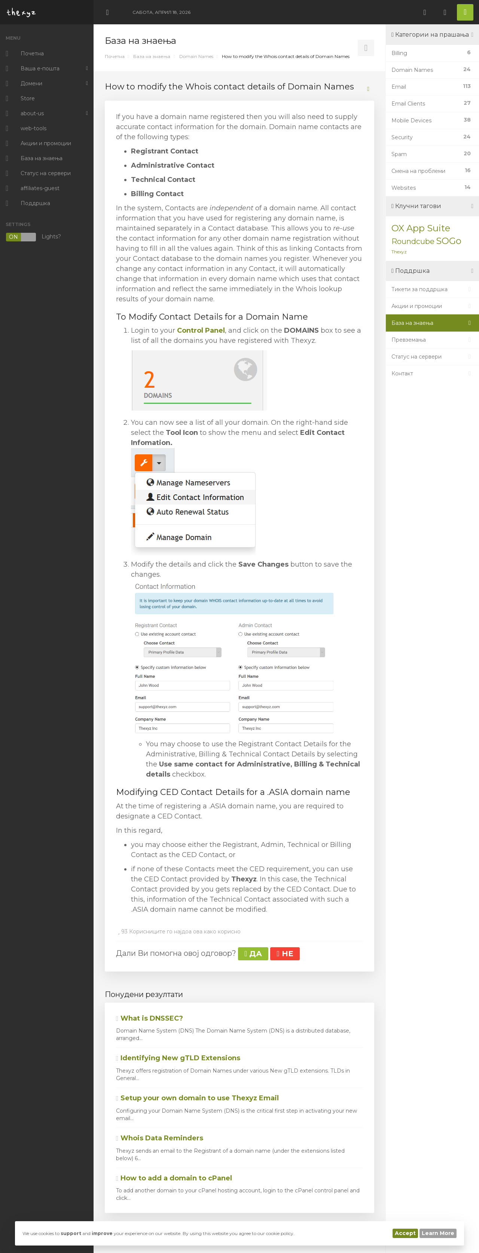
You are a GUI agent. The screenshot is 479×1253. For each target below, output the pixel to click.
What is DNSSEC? (149, 1018)
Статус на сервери (432, 356)
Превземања (432, 339)
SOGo (448, 240)
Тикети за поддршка (432, 289)
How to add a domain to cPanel (174, 1178)
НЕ (285, 953)
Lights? (33, 237)
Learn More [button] (438, 1233)
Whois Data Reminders (159, 1138)
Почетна (115, 56)
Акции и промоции (432, 306)
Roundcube (412, 241)
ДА (253, 953)
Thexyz (399, 251)
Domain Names (196, 56)
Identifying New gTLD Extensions (178, 1058)
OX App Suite (420, 228)
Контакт (432, 373)
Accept (405, 1233)
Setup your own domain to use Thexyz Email (197, 1098)
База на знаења (151, 56)
